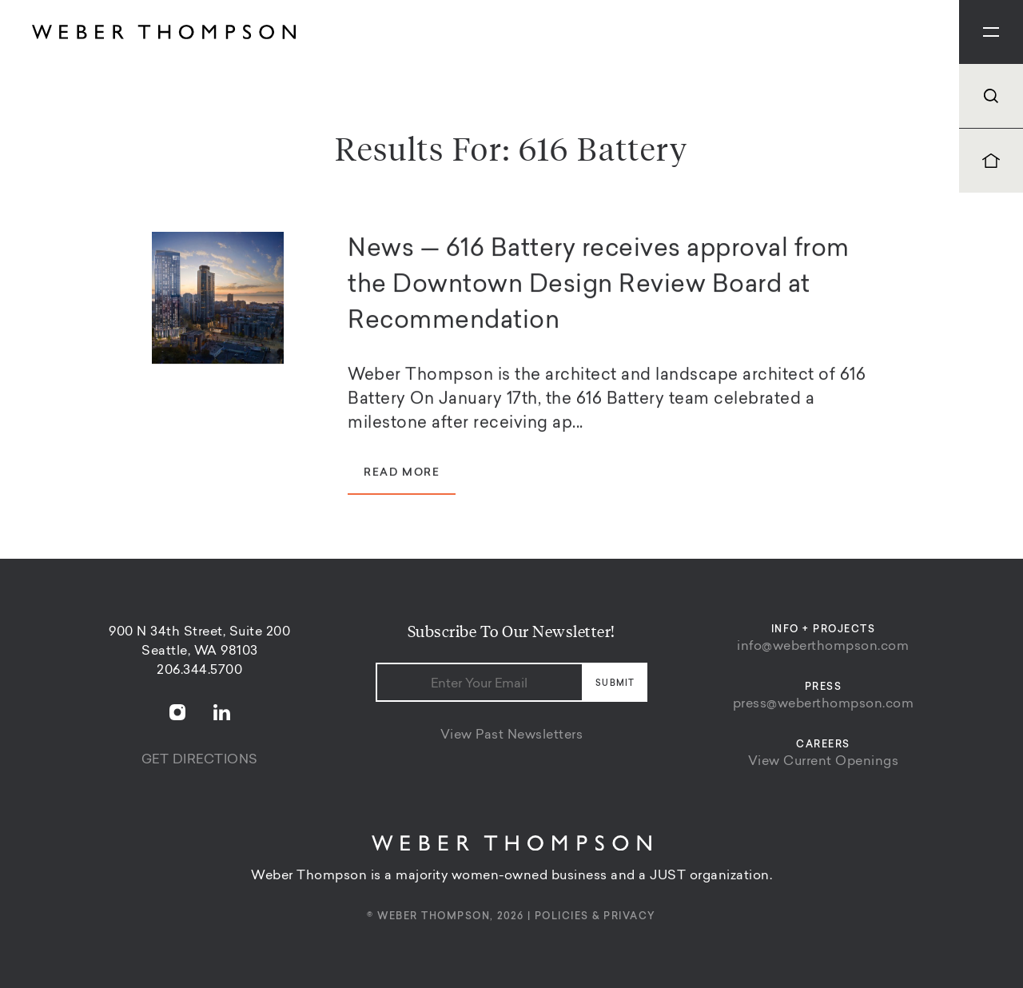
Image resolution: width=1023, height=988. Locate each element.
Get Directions (199, 760)
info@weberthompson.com (823, 646)
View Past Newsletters (511, 735)
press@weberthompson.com (823, 704)
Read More (402, 475)
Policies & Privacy (595, 917)
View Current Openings (823, 761)
